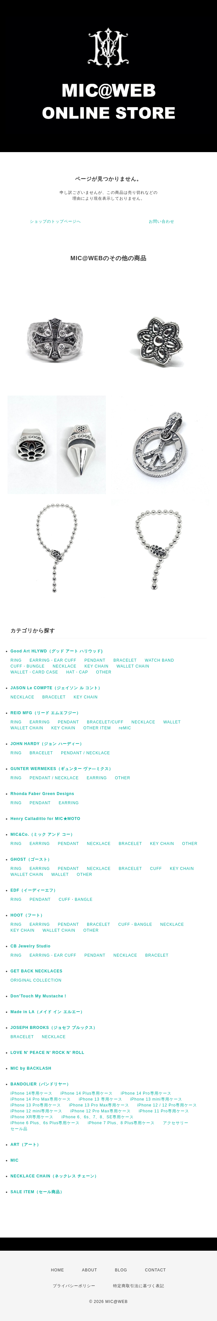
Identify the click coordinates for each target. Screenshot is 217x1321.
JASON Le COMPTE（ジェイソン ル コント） (56, 688)
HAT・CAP (77, 672)
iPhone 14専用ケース (31, 1093)
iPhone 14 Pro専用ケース (146, 1093)
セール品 (19, 1129)
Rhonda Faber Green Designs (42, 793)
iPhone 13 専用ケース (100, 1099)
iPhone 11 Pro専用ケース (164, 1111)
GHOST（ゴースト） (31, 859)
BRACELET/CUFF (105, 722)
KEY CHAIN (96, 666)
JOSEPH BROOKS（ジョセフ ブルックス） (53, 1027)
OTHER (103, 672)
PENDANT (94, 660)
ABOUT (89, 1270)
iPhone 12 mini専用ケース (36, 1111)
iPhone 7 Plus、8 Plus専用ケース (121, 1123)
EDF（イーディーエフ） (34, 890)
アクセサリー (175, 1123)
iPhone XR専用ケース (31, 1117)
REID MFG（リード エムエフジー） (45, 713)
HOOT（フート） (27, 915)
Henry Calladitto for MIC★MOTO (45, 818)
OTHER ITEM (97, 728)
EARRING (40, 722)
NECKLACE (65, 666)
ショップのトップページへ (55, 221)
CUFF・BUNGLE (27, 666)
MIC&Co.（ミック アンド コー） (42, 834)
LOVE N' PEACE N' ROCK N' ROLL (47, 1052)
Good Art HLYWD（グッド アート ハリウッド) (56, 651)
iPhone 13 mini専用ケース (156, 1099)
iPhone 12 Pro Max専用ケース (100, 1111)
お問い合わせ (161, 221)
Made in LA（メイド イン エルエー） (47, 1012)
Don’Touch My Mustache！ (39, 996)
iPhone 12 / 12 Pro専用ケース (167, 1105)
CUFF (156, 868)
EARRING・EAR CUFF (53, 660)
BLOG (121, 1270)
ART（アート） (25, 1144)
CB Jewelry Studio (30, 946)
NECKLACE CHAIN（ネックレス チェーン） (54, 1176)
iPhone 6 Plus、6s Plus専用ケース (45, 1123)
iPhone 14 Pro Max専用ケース (40, 1099)
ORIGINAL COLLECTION (36, 980)
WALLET (172, 722)
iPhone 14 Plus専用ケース (86, 1093)
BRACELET (125, 660)
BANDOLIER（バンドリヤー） (40, 1084)
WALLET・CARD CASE (34, 672)
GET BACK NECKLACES (36, 971)
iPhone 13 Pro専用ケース (35, 1105)
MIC (14, 1160)
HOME (57, 1270)
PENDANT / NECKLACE (85, 753)
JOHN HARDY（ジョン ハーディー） (47, 743)
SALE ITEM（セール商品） (37, 1192)
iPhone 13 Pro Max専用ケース (99, 1105)
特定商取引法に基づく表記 (138, 1286)
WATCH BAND (159, 660)
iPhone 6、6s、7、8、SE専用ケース (98, 1117)
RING (16, 660)
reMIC (125, 728)
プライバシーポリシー (74, 1286)
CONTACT (155, 1270)
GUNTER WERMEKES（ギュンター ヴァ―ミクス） (61, 768)
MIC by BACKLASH (30, 1068)
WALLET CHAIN (133, 666)
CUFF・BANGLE (76, 899)
